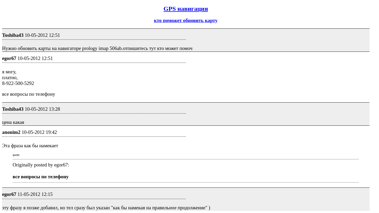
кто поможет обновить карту (186, 20)
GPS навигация (185, 8)
